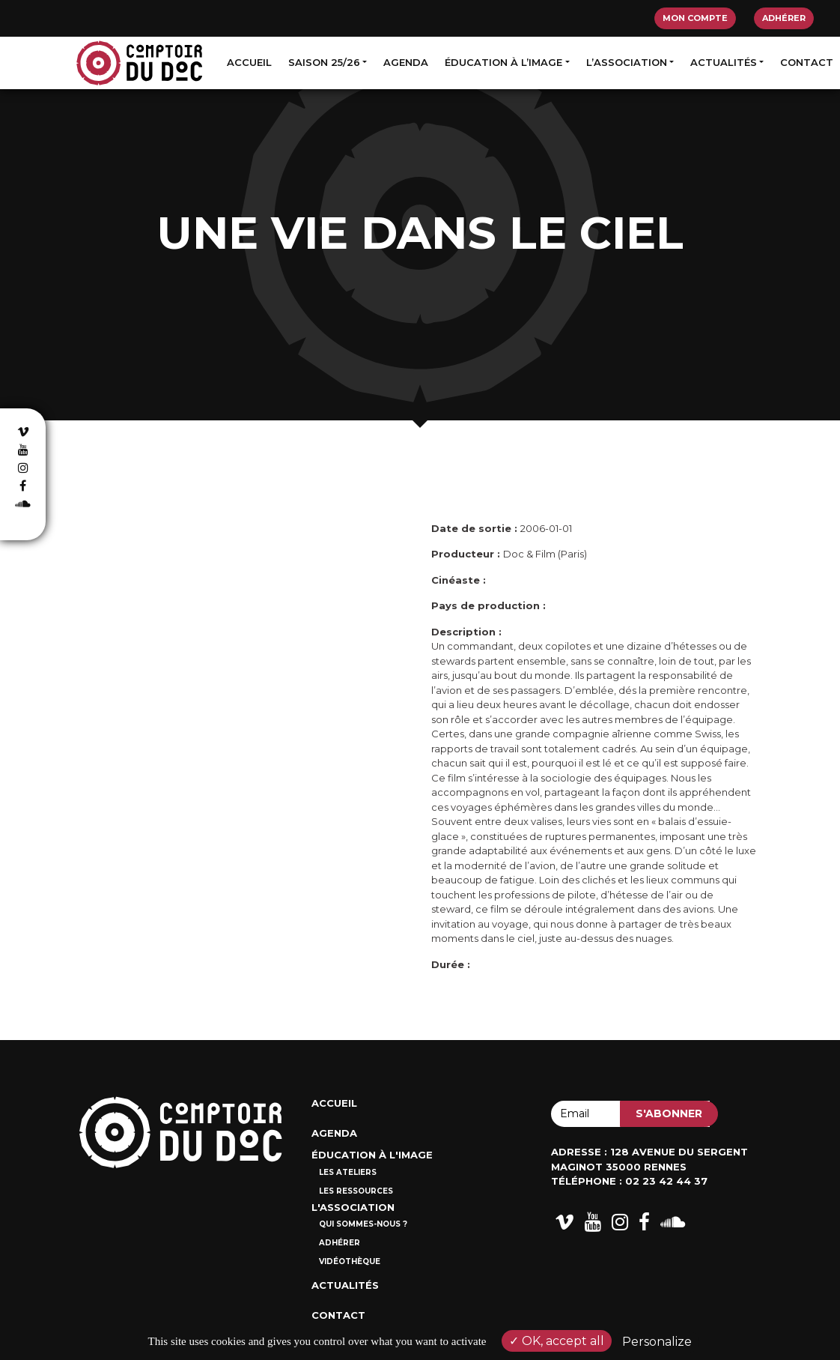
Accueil (249, 62)
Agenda (405, 62)
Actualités (723, 62)
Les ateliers (348, 1172)
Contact (806, 62)
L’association (626, 62)
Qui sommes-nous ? (363, 1224)
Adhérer (784, 18)
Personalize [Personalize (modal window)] (657, 1342)
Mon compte (695, 18)
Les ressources (356, 1191)
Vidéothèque (349, 1261)
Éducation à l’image (503, 62)
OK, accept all (556, 1341)
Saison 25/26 (324, 62)
